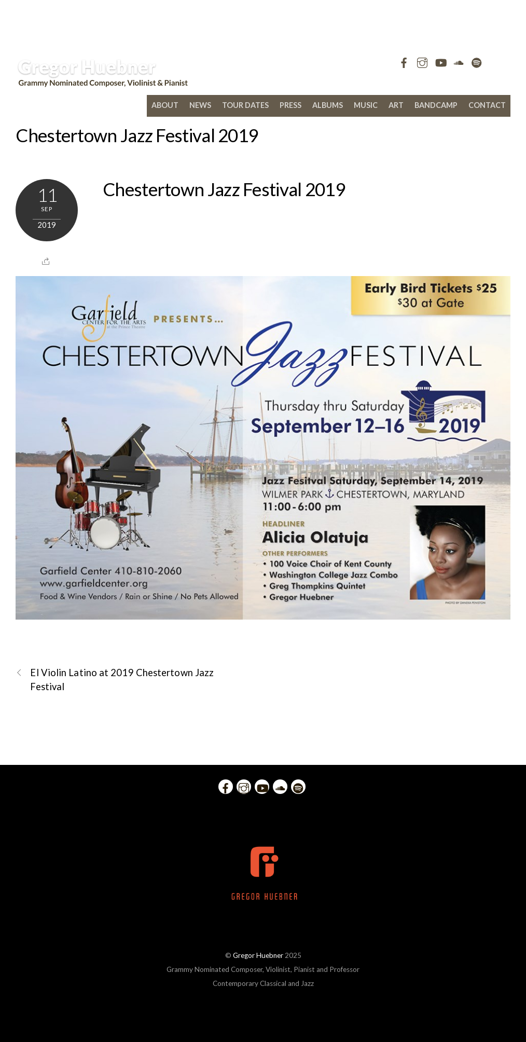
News (200, 105)
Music (366, 105)
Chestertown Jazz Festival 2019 (137, 135)
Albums (327, 105)
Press (290, 105)
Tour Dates (245, 105)
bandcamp (436, 105)
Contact (487, 105)
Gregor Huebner (258, 955)
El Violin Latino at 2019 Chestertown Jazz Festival (115, 679)
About (164, 105)
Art (396, 105)
